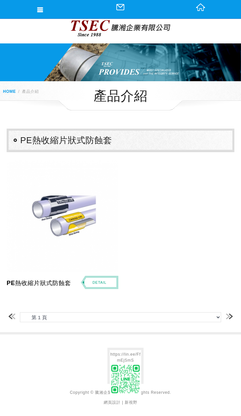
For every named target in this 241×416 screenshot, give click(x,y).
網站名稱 (120, 28)
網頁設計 (112, 402)
